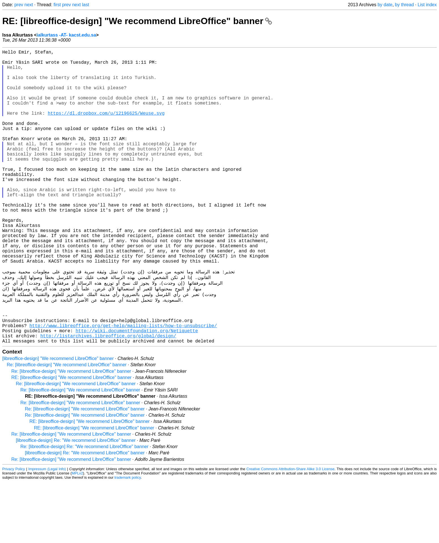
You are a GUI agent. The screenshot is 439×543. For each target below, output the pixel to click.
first (57, 4)
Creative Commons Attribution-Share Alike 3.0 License (291, 530)
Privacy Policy (13, 530)
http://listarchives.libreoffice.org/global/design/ (108, 396)
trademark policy (127, 538)
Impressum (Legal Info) (47, 530)
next (28, 4)
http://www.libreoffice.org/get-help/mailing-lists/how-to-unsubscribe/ (123, 383)
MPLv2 (77, 534)
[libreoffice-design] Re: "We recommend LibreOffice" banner (76, 501)
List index (427, 4)
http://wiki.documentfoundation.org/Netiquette (137, 389)
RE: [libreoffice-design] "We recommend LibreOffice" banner (137, 21)
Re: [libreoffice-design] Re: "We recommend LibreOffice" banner (84, 507)
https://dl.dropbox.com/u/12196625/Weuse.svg (106, 128)
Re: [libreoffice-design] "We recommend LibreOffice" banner (67, 425)
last (85, 4)
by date (385, 4)
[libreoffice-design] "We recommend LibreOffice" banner (58, 419)
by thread (404, 4)
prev (18, 4)
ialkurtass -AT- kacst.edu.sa (66, 35)
